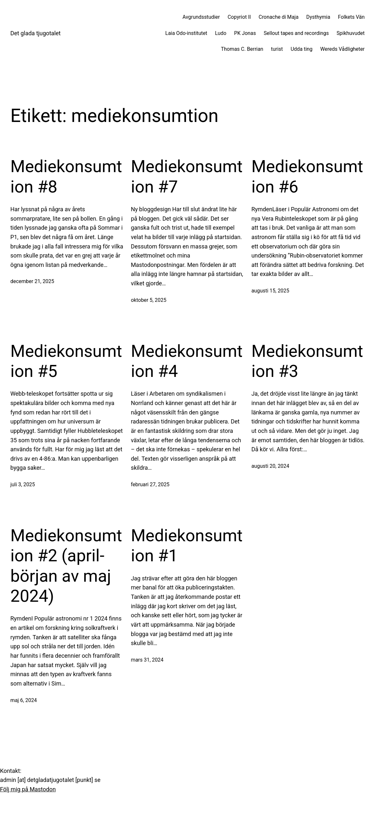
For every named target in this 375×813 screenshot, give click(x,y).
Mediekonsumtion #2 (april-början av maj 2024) (66, 566)
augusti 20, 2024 (270, 466)
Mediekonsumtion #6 (307, 176)
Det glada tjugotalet (35, 33)
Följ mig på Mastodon (28, 789)
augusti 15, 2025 (270, 291)
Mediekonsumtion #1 (186, 546)
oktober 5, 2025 (148, 300)
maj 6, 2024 (23, 700)
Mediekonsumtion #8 (66, 176)
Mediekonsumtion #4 (186, 361)
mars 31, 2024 (147, 660)
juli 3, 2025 (22, 484)
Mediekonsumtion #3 (307, 361)
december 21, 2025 (32, 281)
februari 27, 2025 (150, 484)
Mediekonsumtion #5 (66, 361)
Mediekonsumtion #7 (186, 176)
